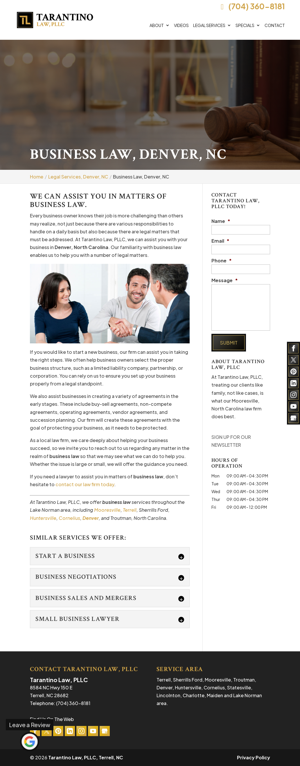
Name (220, 221)
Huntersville (43, 518)
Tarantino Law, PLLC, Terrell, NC (85, 757)
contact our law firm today (84, 484)
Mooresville (107, 510)
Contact (275, 25)
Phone (221, 261)
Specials (245, 25)
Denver (90, 518)
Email (220, 241)
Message (224, 280)
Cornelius (69, 518)
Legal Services (209, 25)
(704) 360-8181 (251, 6)
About (157, 25)
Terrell (129, 510)
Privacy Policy (253, 757)
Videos (181, 25)
